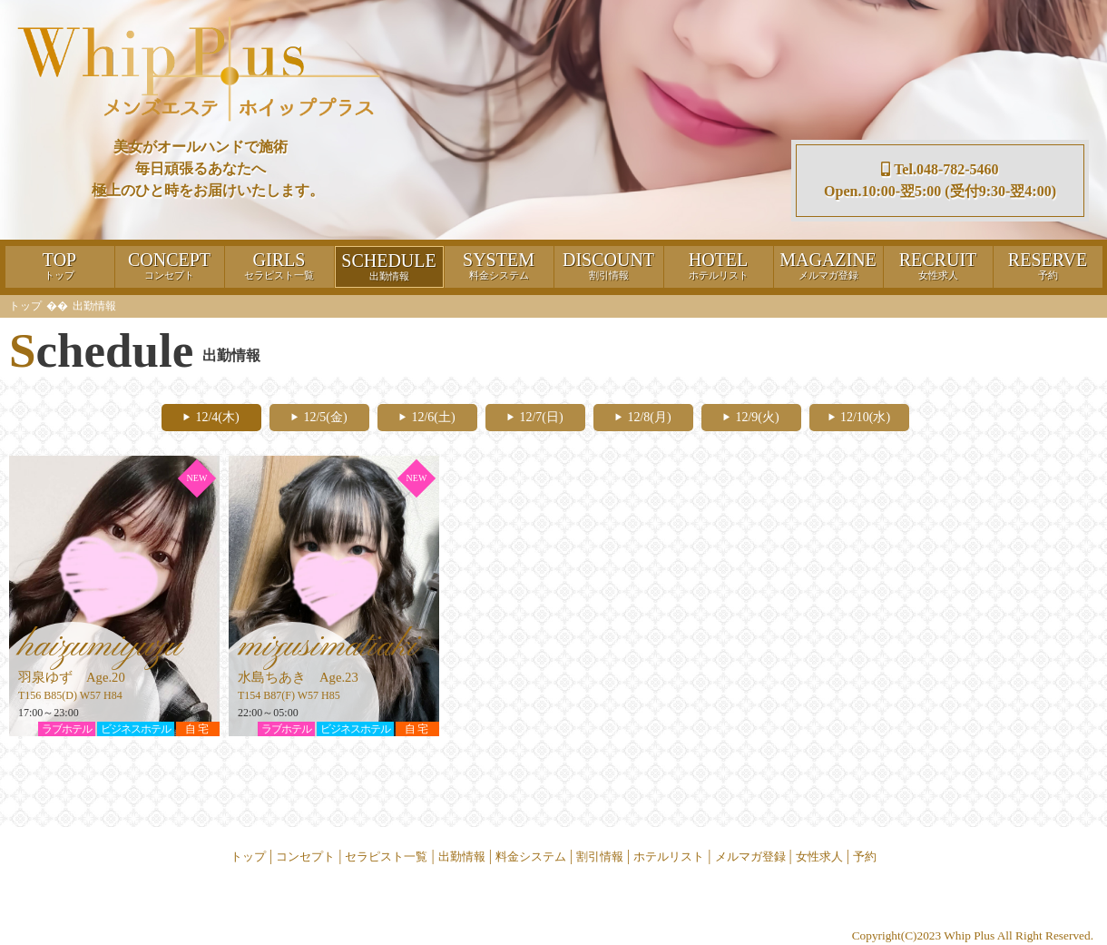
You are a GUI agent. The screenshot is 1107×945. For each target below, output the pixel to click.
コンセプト (305, 856)
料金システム (530, 856)
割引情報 (599, 856)
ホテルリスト (668, 856)
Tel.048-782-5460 (939, 169)
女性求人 (819, 856)
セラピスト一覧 (386, 856)
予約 (865, 856)
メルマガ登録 (750, 856)
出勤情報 (461, 856)
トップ (25, 306)
